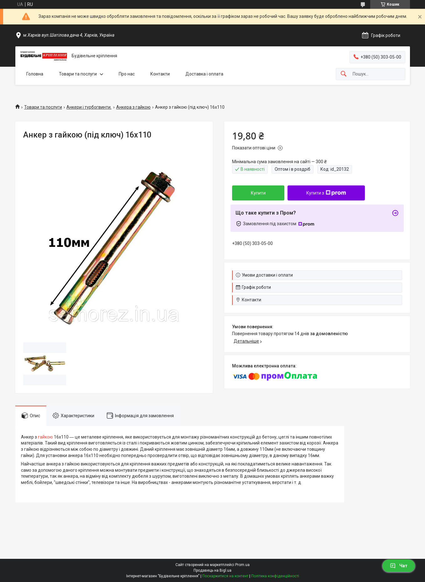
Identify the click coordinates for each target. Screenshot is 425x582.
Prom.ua (242, 565)
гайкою (45, 436)
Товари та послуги (78, 73)
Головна (34, 73)
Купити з (326, 193)
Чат (398, 566)
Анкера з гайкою (133, 107)
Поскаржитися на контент (225, 576)
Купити (258, 192)
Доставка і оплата (204, 73)
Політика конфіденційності (275, 576)
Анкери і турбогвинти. (88, 107)
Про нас (127, 73)
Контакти (160, 73)
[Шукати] (343, 74)
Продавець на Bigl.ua (212, 570)
